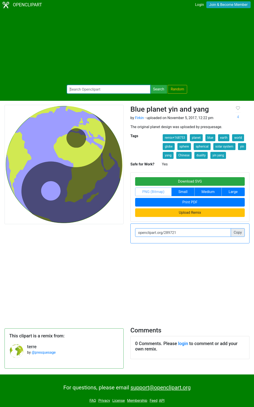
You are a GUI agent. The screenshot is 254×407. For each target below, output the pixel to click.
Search (158, 89)
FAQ (92, 400)
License (118, 400)
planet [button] (196, 137)
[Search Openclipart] (108, 89)
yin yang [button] (218, 155)
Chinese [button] (184, 155)
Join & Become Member (228, 4)
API (162, 400)
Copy (238, 232)
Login (199, 4)
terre (32, 346)
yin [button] (242, 146)
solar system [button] (224, 146)
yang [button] (168, 155)
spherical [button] (202, 146)
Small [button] (183, 192)
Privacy (104, 400)
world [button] (238, 137)
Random (177, 89)
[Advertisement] (127, 47)
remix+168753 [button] (175, 137)
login (183, 343)
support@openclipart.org (160, 387)
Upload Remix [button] (190, 212)
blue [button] (210, 137)
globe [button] (169, 146)
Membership (137, 400)
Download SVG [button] (190, 181)
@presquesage (44, 352)
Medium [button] (207, 192)
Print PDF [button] (190, 202)
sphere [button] (184, 146)
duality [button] (201, 155)
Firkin (139, 118)
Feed (154, 400)
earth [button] (223, 137)
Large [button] (233, 192)
